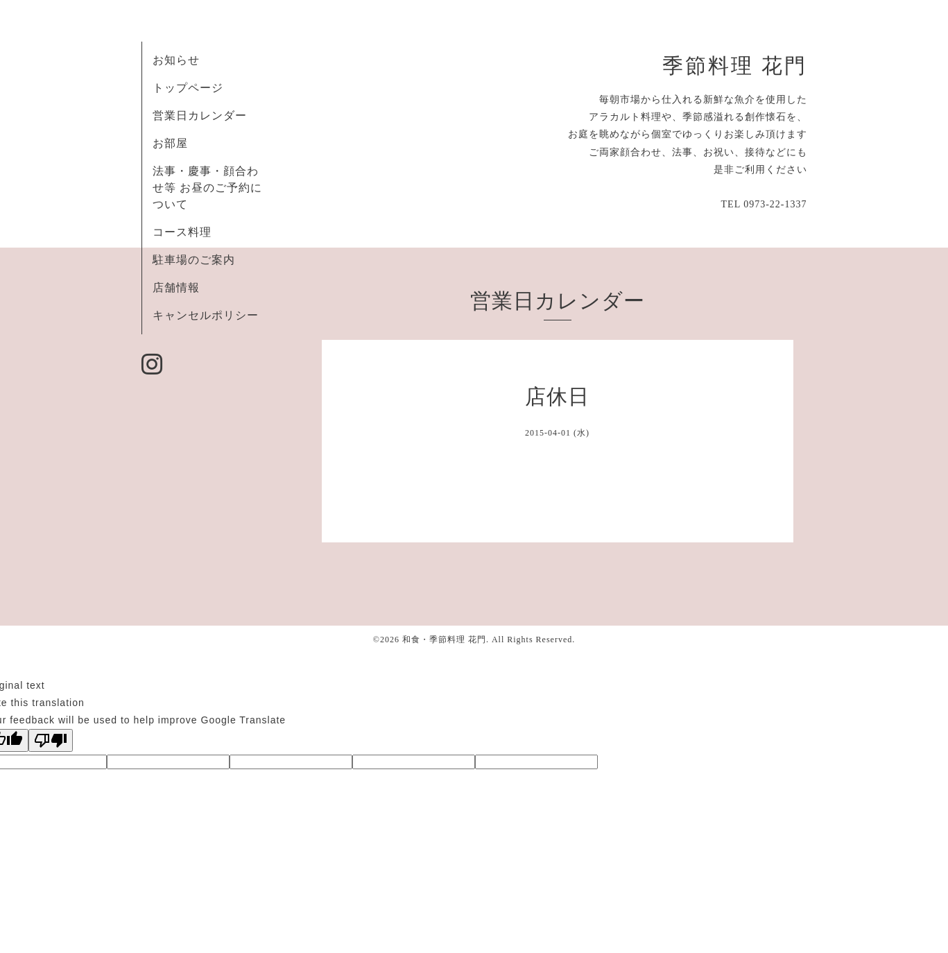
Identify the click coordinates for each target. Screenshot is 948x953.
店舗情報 (176, 287)
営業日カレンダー (200, 115)
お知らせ (176, 60)
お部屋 (170, 143)
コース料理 (182, 232)
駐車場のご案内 (194, 260)
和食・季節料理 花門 (444, 639)
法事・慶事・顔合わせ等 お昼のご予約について (207, 187)
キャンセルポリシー (206, 315)
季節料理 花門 (734, 66)
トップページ (188, 88)
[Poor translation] (50, 740)
